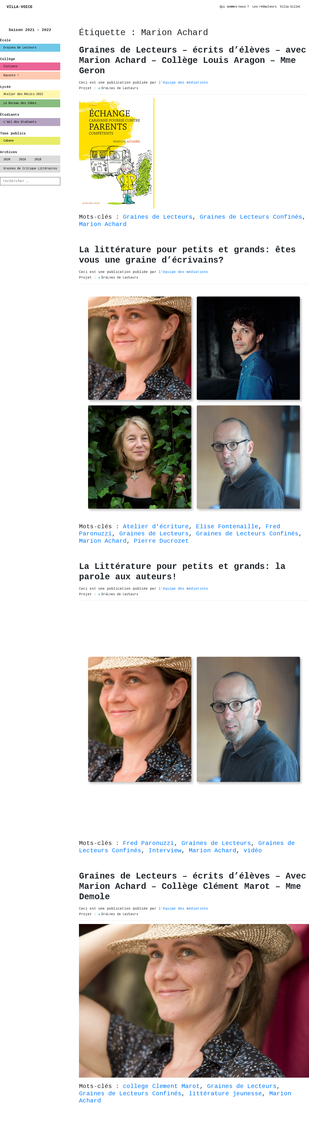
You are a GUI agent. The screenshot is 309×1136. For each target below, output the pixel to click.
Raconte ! (11, 75)
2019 (22, 159)
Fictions (10, 66)
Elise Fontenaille (227, 526)
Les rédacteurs (264, 6)
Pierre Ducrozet (161, 541)
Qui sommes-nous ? (234, 6)
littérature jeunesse (225, 1093)
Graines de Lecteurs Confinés (251, 217)
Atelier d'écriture (156, 526)
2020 (6, 159)
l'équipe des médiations (183, 83)
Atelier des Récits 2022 (23, 94)
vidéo (253, 850)
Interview (164, 850)
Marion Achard (103, 224)
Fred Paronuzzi (148, 843)
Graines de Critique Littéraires (30, 168)
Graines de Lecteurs (19, 47)
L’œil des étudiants (19, 122)
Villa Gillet (290, 6)
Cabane (8, 140)
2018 (37, 159)
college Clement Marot (161, 1086)
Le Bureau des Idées (19, 103)
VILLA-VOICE (20, 7)
